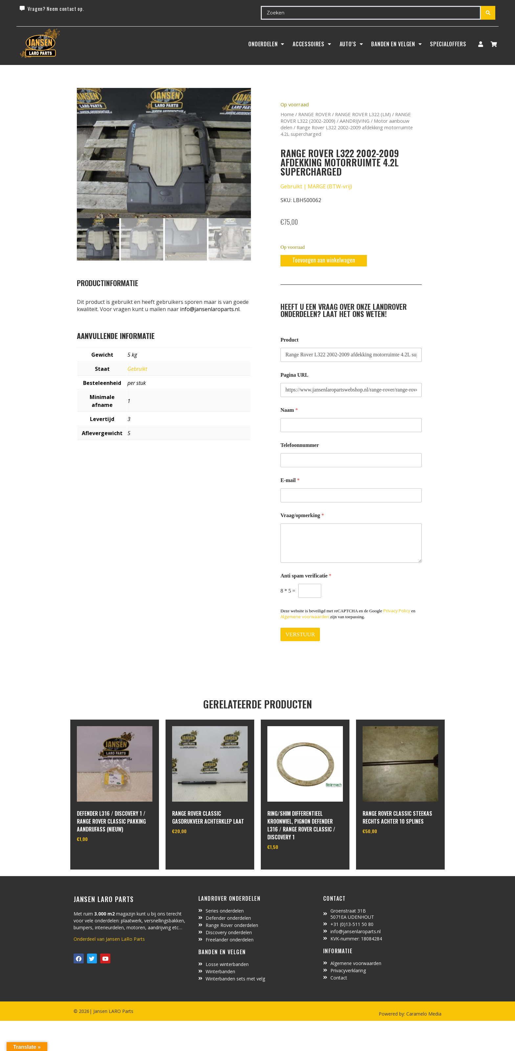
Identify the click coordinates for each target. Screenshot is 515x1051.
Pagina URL (294, 375)
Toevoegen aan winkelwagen (323, 260)
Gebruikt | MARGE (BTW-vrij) (316, 186)
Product (289, 340)
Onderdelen (266, 44)
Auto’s (351, 44)
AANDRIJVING (354, 120)
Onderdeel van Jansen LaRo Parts (109, 939)
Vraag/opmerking (302, 515)
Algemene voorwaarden (304, 617)
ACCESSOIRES (312, 44)
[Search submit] (488, 13)
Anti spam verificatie (305, 575)
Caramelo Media (423, 1014)
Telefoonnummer (299, 445)
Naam (289, 410)
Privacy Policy (396, 611)
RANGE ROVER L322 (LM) (363, 114)
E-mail (290, 480)
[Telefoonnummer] (351, 460)
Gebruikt (137, 368)
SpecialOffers (448, 44)
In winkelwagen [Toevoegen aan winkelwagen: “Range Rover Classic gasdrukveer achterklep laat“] (196, 847)
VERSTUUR (300, 634)
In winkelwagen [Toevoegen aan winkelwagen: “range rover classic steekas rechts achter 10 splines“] (387, 847)
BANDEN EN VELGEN (396, 44)
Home (287, 114)
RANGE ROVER (314, 114)
